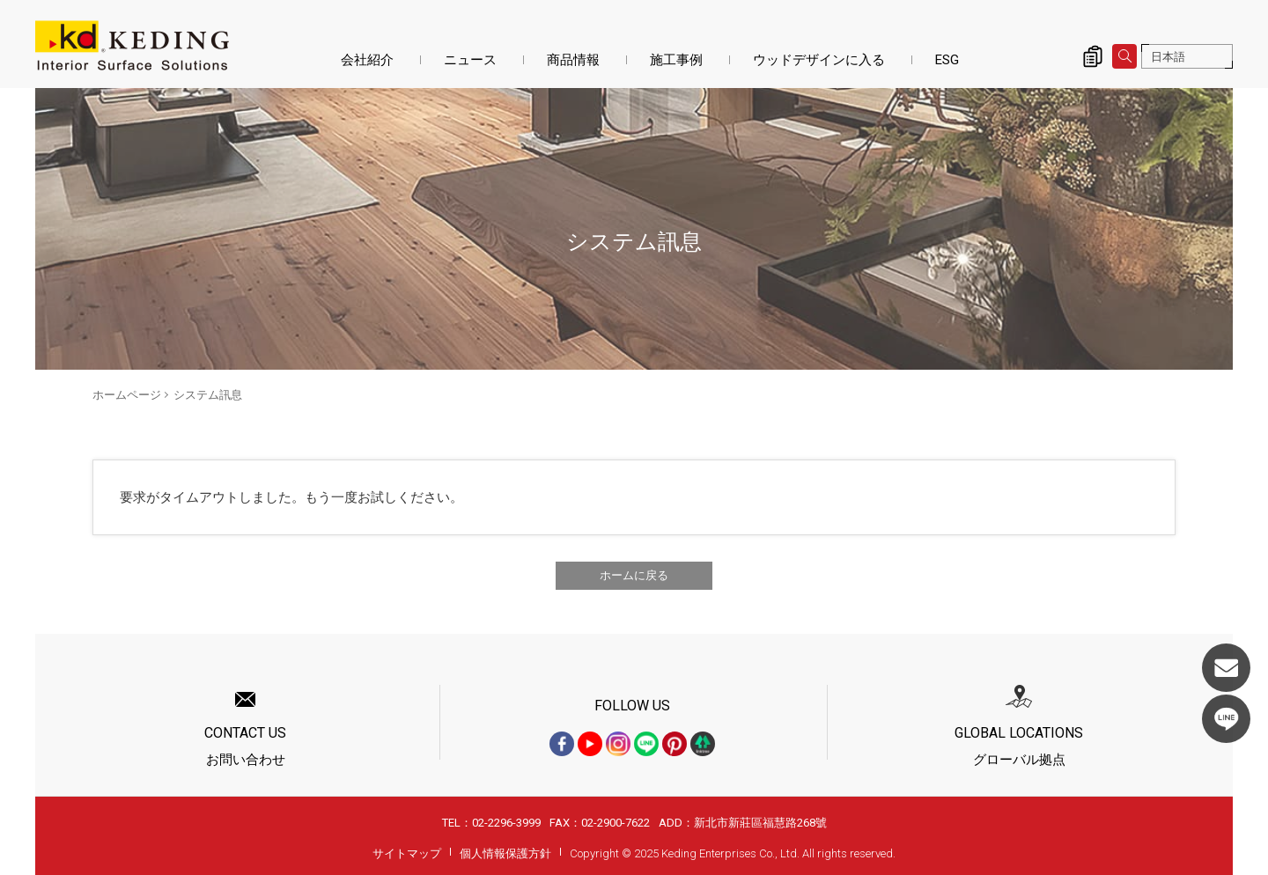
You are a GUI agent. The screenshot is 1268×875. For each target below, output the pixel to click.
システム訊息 (207, 394)
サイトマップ (406, 853)
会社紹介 (367, 60)
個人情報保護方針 (505, 853)
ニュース (470, 60)
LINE (1226, 719)
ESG (947, 60)
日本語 (1168, 56)
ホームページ (126, 394)
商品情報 (573, 60)
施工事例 (676, 60)
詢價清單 (1092, 56)
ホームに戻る (634, 575)
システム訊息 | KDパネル (132, 45)
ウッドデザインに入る (819, 60)
